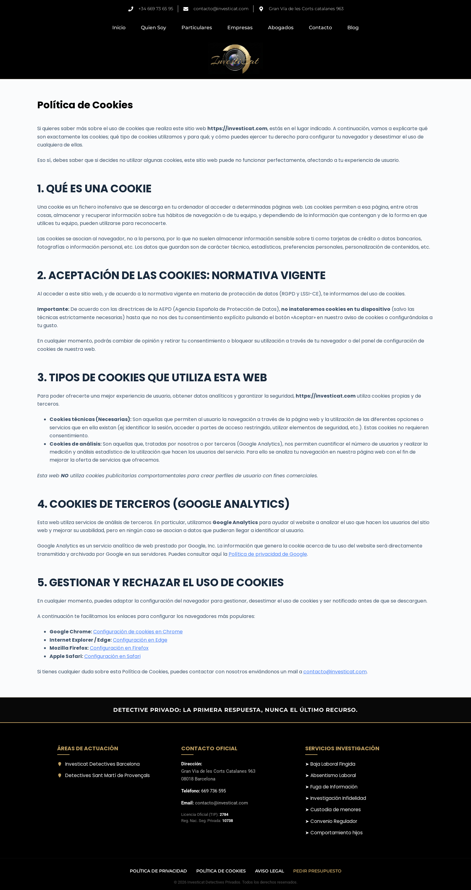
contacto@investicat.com (335, 671)
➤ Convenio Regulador (331, 821)
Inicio (119, 27)
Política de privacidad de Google (268, 554)
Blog (353, 27)
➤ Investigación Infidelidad (335, 798)
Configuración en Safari (112, 656)
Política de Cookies (221, 870)
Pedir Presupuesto (317, 870)
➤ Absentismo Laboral (330, 775)
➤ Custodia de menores (333, 809)
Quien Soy (153, 27)
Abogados (280, 27)
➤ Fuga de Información (331, 787)
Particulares (197, 27)
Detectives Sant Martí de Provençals (103, 775)
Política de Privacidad (158, 870)
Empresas (240, 27)
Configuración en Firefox (119, 647)
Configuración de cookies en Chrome (138, 631)
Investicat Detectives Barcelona (98, 764)
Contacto (320, 27)
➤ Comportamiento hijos (334, 832)
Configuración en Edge (140, 639)
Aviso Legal (269, 870)
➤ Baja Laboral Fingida (330, 764)
